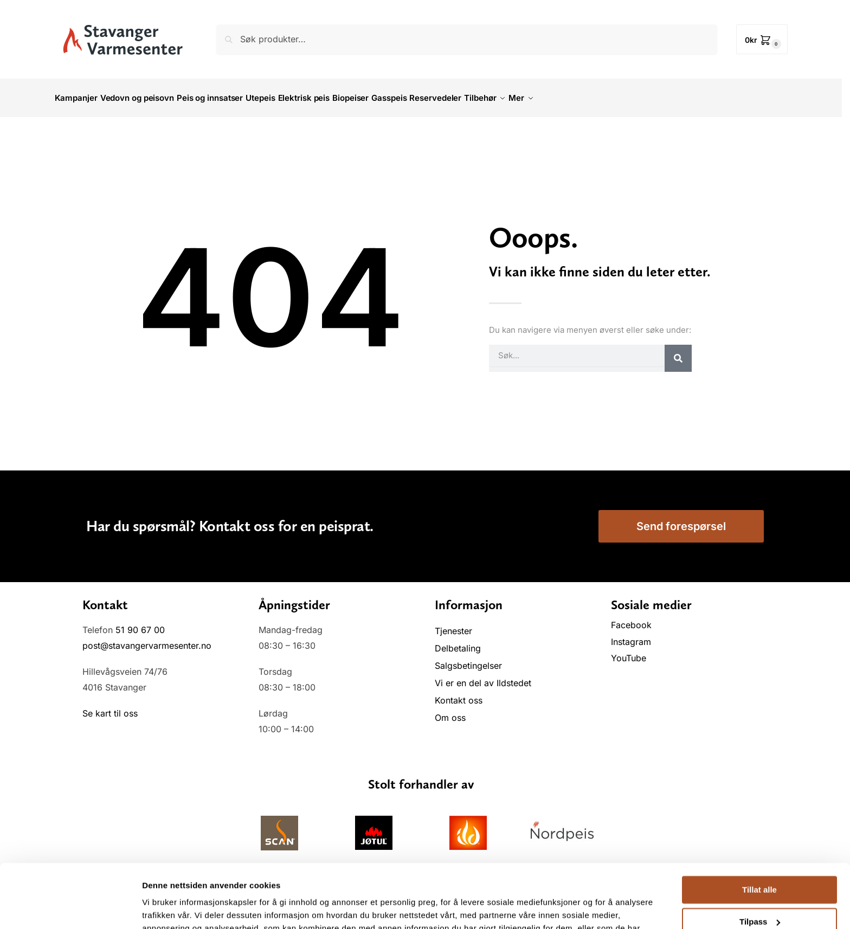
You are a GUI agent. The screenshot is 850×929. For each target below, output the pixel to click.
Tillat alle (759, 826)
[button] (762, 39)
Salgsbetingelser (468, 659)
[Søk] (678, 351)
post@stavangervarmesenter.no (146, 639)
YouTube (628, 652)
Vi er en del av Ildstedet (483, 677)
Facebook (632, 619)
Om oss (450, 711)
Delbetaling (458, 642)
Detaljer (157, 907)
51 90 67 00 (140, 623)
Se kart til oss (110, 707)
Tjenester (453, 625)
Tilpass (759, 857)
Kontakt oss (458, 694)
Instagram (631, 635)
